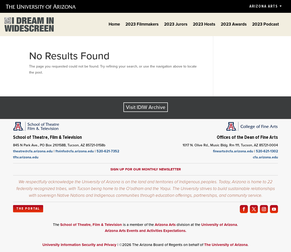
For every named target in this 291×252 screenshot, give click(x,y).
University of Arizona (219, 224)
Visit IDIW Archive (145, 107)
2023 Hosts (204, 25)
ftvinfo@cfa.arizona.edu (74, 151)
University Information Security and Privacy (79, 244)
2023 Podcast (265, 25)
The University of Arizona (226, 244)
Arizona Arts (263, 6)
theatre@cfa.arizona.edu (33, 151)
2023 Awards (234, 25)
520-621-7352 (108, 151)
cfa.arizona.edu (265, 157)
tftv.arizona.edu (25, 157)
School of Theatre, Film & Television (91, 224)
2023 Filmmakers (142, 25)
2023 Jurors (175, 25)
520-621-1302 (267, 151)
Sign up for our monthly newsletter (145, 169)
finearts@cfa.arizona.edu (233, 151)
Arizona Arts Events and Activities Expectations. (145, 230)
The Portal (28, 209)
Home (114, 25)
